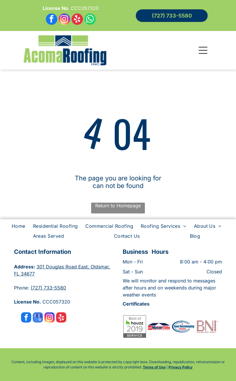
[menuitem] (20, 226)
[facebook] (51, 19)
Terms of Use (154, 367)
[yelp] (77, 19)
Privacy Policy (180, 367)
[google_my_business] (38, 318)
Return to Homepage (118, 205)
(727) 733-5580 (48, 288)
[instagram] (64, 19)
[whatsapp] (90, 19)
